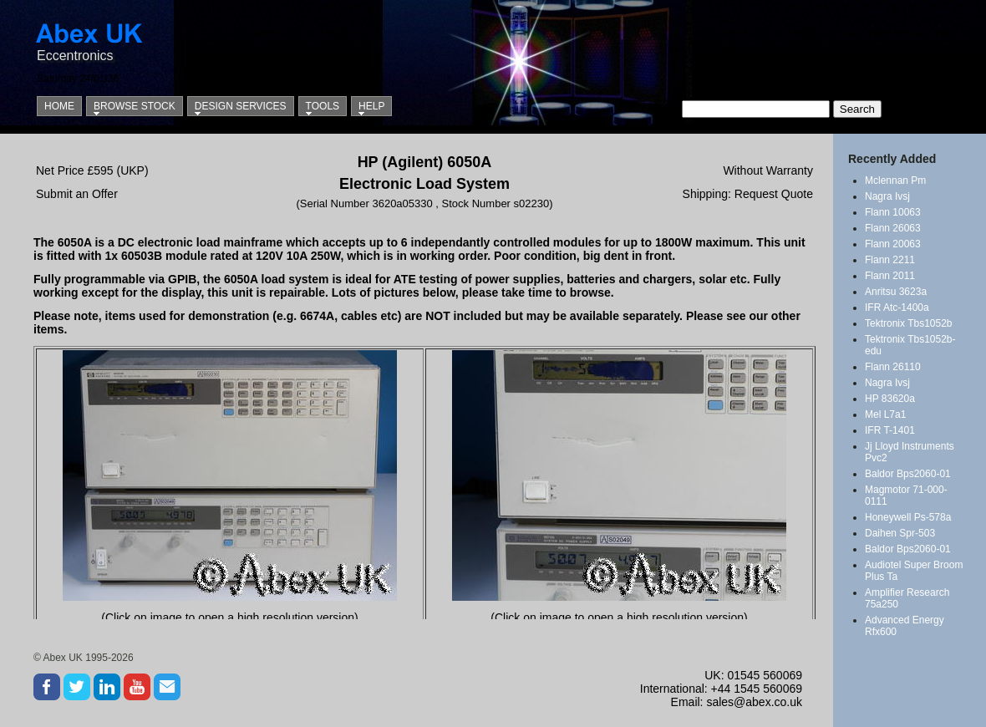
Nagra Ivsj (887, 196)
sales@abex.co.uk (754, 702)
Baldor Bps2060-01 (908, 474)
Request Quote (773, 194)
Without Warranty (768, 170)
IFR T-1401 (890, 430)
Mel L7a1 (885, 414)
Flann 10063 (893, 212)
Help (371, 106)
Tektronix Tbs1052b (909, 323)
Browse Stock (134, 106)
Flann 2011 (890, 276)
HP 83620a (890, 398)
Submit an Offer (77, 194)
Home (59, 106)
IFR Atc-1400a (897, 307)
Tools (322, 106)
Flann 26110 (893, 367)
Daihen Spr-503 (900, 533)
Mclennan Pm (895, 180)
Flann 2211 (890, 260)
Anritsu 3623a (896, 291)
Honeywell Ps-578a (908, 517)
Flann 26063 (893, 228)
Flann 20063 (893, 244)
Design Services (241, 106)
